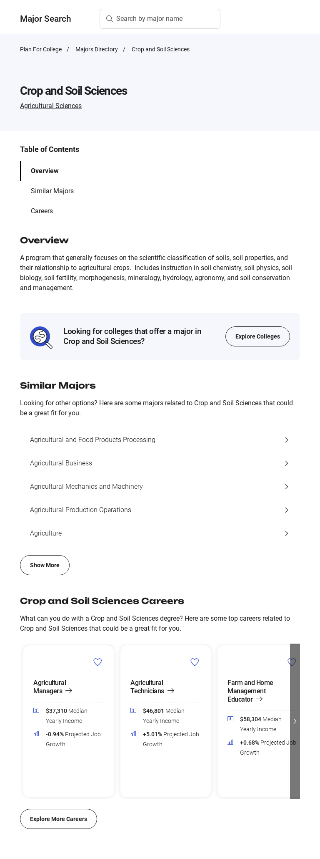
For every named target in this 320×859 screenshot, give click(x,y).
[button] (295, 721)
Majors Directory (96, 49)
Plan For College (41, 49)
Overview (45, 171)
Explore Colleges (257, 336)
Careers (42, 211)
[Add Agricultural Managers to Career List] (98, 662)
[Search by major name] (160, 19)
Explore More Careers (58, 819)
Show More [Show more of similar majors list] (45, 565)
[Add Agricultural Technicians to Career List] (195, 662)
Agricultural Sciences (51, 106)
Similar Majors (52, 191)
